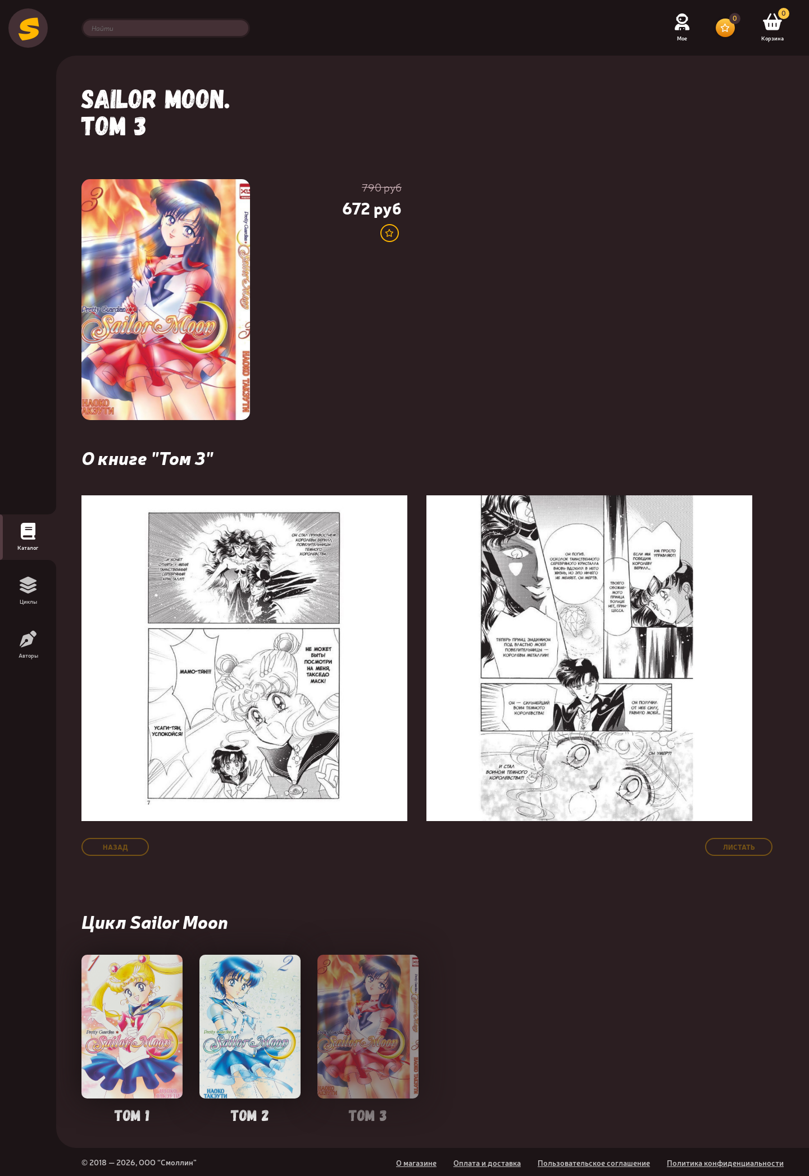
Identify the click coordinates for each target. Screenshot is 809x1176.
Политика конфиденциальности (725, 1162)
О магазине (416, 1162)
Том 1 (132, 1114)
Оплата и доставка (487, 1162)
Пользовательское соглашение (594, 1162)
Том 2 (250, 1114)
